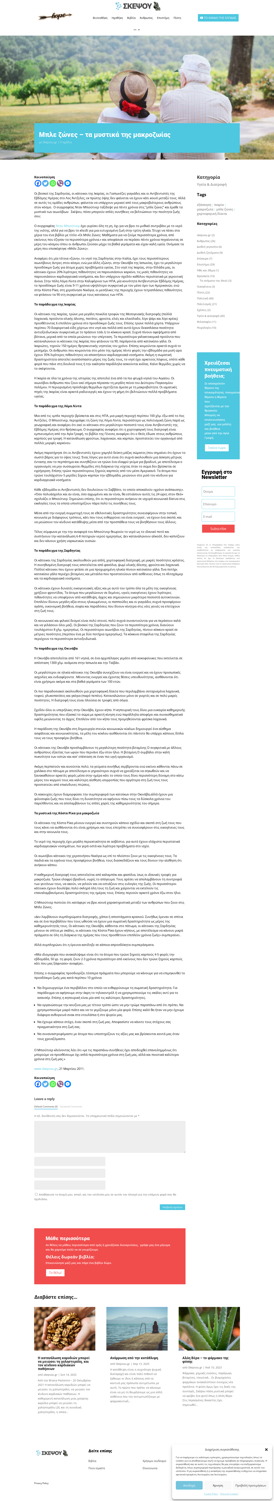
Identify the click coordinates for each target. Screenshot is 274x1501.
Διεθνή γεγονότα (207, 247)
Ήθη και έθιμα (206, 270)
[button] (266, 1449)
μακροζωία (205, 209)
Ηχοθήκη (117, 18)
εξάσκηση (204, 205)
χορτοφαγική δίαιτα (212, 214)
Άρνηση (218, 1485)
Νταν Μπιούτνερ (68, 226)
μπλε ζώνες (224, 209)
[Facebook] (38, 183)
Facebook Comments (71, 1106)
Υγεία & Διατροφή (212, 184)
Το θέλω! (55, 1273)
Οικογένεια (204, 286)
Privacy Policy (41, 1483)
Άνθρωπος (146, 18)
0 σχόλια (66, 142)
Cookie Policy (211, 1493)
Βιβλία (131, 18)
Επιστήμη (163, 18)
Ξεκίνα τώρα (217, 448)
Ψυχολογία (204, 327)
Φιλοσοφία (204, 322)
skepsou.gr (204, 235)
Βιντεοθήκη (100, 18)
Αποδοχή (189, 1485)
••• (135, 29)
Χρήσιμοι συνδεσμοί (154, 1461)
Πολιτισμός (204, 304)
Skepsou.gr (50, 142)
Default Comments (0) (46, 1106)
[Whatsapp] (52, 183)
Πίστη (177, 18)
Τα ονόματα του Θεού (214, 280)
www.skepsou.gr (46, 1069)
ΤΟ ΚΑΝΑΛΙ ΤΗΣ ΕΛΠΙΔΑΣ (220, 18)
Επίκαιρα (202, 258)
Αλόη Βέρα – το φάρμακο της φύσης (205, 1360)
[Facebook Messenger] (67, 183)
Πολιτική (202, 298)
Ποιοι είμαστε (96, 1468)
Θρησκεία (203, 276)
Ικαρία (219, 205)
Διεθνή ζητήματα (208, 252)
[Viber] (60, 183)
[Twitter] (45, 183)
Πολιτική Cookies (229, 1493)
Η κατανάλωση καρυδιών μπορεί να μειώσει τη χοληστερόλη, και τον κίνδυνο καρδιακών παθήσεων (64, 1363)
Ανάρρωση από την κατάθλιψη (134, 1358)
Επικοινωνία (150, 1468)
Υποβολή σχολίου (172, 1207)
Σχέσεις (202, 310)
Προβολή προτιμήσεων (250, 1485)
